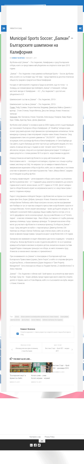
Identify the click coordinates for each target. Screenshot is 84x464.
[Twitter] (39, 448)
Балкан (17, 320)
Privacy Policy (49, 440)
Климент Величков (18, 61)
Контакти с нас (35, 440)
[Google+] (31, 448)
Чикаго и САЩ (16, 32)
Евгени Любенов (36, 323)
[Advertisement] (42, 418)
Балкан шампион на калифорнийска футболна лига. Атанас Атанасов (40, 320)
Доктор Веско (25, 323)
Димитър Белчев (15, 323)
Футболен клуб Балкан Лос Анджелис (53, 323)
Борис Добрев (64, 320)
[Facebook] (35, 448)
